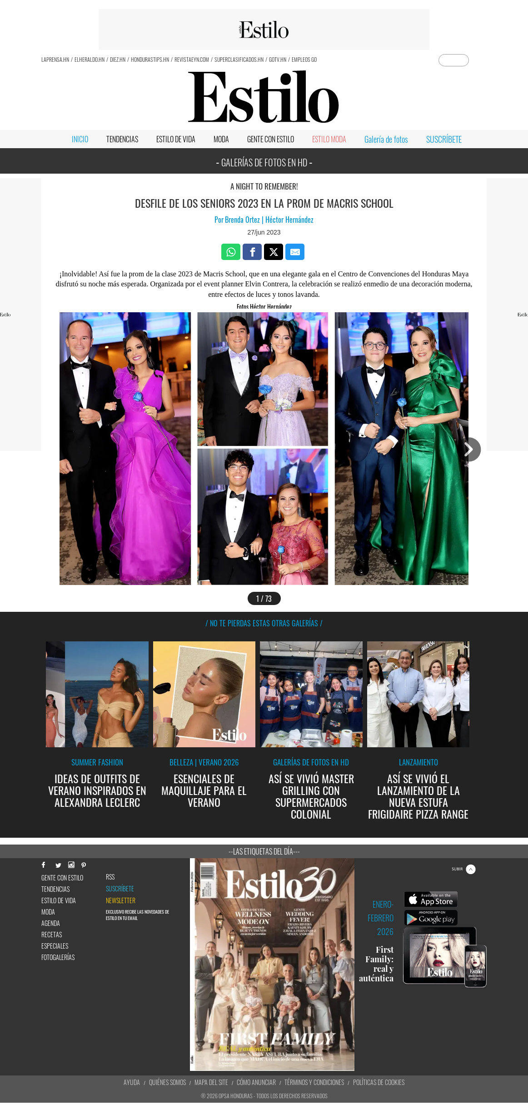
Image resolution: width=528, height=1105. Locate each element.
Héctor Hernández (289, 219)
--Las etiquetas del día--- (264, 851)
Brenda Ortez (243, 219)
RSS (110, 876)
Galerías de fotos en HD (311, 762)
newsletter (120, 900)
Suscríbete (120, 888)
